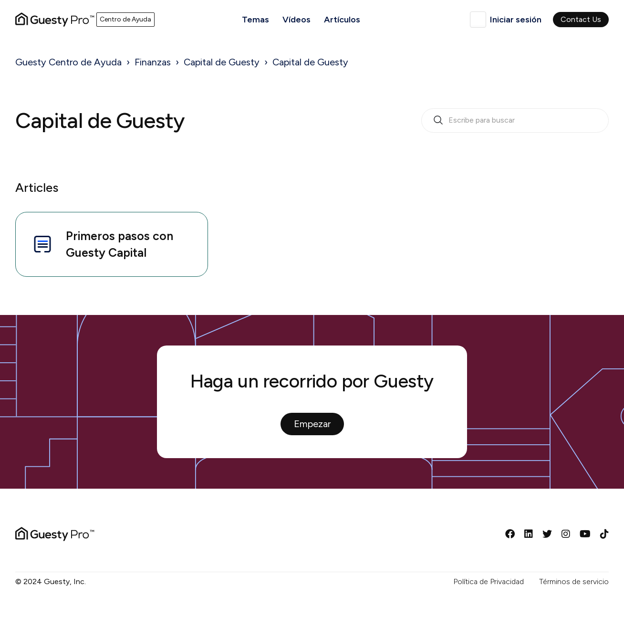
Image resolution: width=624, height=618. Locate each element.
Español (478, 19)
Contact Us (581, 19)
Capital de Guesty (222, 62)
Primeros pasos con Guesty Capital (102, 244)
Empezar (312, 423)
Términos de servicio (574, 581)
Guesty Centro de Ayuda (68, 62)
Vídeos (296, 19)
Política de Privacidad (488, 581)
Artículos (342, 19)
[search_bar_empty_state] (515, 120)
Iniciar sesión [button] (515, 19)
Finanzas (153, 62)
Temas (255, 19)
